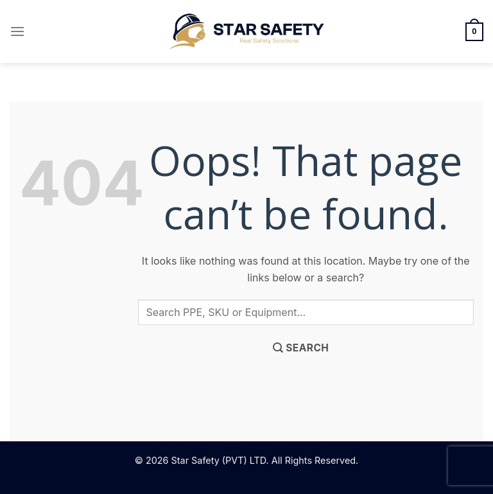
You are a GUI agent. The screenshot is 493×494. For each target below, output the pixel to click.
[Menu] (17, 31)
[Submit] (301, 347)
